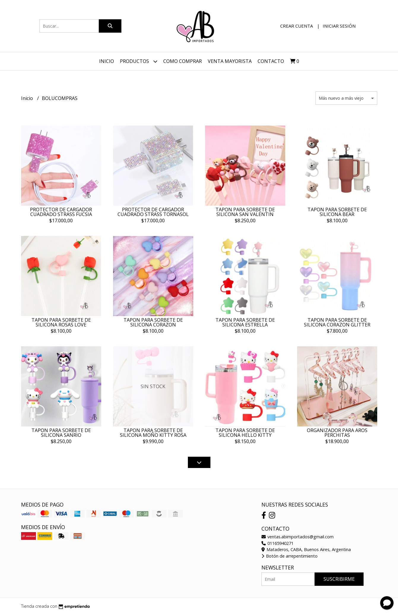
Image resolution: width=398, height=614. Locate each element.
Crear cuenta (296, 26)
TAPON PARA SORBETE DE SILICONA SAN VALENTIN (245, 212)
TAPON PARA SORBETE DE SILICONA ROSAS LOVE (61, 322)
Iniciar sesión (339, 26)
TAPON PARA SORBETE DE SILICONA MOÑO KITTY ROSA (153, 432)
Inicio (106, 61)
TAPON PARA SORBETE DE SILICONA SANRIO (61, 432)
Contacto (271, 61)
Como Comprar (182, 61)
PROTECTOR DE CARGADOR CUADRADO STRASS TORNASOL (153, 212)
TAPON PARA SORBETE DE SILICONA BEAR (337, 212)
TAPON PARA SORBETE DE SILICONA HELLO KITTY (245, 432)
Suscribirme (339, 579)
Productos (138, 61)
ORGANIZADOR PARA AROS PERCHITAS (337, 432)
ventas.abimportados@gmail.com (297, 537)
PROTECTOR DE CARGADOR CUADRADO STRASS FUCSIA (61, 212)
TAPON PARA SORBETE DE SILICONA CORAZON (153, 322)
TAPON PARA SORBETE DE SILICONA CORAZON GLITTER (337, 322)
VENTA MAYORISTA (230, 61)
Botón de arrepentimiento (289, 556)
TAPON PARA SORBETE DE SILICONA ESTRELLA (245, 322)
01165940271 (277, 543)
